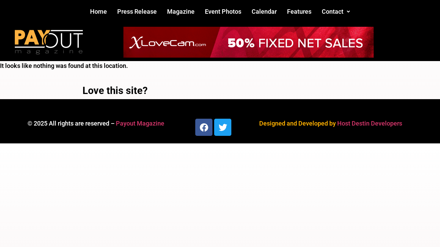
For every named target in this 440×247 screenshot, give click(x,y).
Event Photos (223, 11)
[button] (336, 11)
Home (98, 11)
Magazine (181, 11)
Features (299, 11)
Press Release (137, 11)
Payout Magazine (140, 123)
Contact (336, 11)
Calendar (264, 11)
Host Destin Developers (369, 123)
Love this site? (114, 90)
